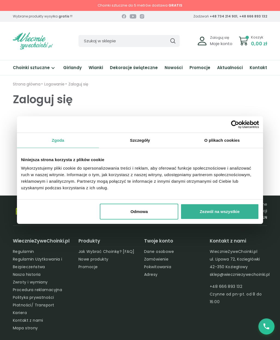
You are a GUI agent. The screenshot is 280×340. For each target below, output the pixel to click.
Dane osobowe (159, 251)
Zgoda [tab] (58, 140)
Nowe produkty (93, 259)
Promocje (199, 67)
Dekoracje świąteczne (134, 67)
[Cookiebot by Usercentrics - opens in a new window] (235, 124)
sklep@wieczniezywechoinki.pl (240, 274)
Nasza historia (27, 274)
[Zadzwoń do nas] (266, 326)
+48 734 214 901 (223, 16)
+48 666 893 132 (253, 16)
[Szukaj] (129, 41)
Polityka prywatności (33, 297)
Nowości (174, 67)
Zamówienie (156, 259)
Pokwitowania (157, 267)
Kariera (20, 312)
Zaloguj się (219, 37)
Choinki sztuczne (34, 67)
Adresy (151, 274)
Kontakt (258, 67)
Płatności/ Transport (33, 305)
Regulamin (23, 251)
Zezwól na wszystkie (220, 211)
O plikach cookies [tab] (222, 140)
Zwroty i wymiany (30, 282)
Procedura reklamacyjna (37, 289)
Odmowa (139, 211)
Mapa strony (25, 328)
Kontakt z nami (28, 320)
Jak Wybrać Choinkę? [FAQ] (106, 251)
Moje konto (221, 43)
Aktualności (230, 67)
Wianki (96, 67)
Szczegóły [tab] (140, 140)
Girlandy (72, 67)
